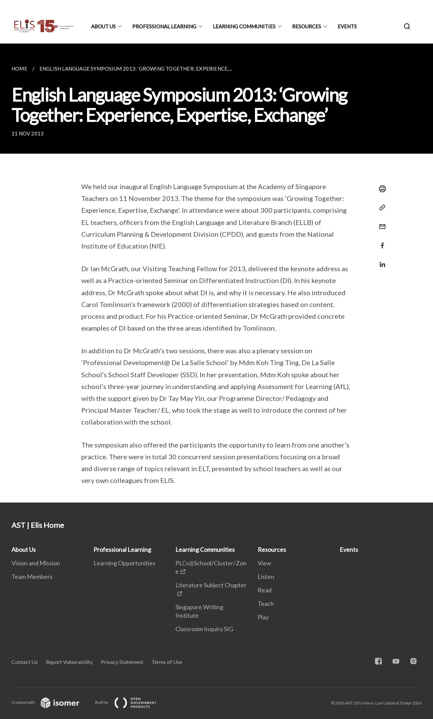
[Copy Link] (380, 208)
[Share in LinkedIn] (380, 260)
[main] (216, 273)
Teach (266, 603)
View (264, 563)
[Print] (380, 189)
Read (264, 590)
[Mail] (380, 222)
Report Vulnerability (69, 662)
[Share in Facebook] (380, 241)
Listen (266, 576)
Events (347, 26)
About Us (103, 26)
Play (263, 617)
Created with (50, 702)
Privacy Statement (122, 662)
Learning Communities (244, 26)
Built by (131, 702)
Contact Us (24, 662)
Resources (306, 26)
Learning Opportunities (124, 563)
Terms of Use (166, 662)
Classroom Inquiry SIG (204, 629)
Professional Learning (164, 26)
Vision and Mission (35, 563)
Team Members (32, 576)
